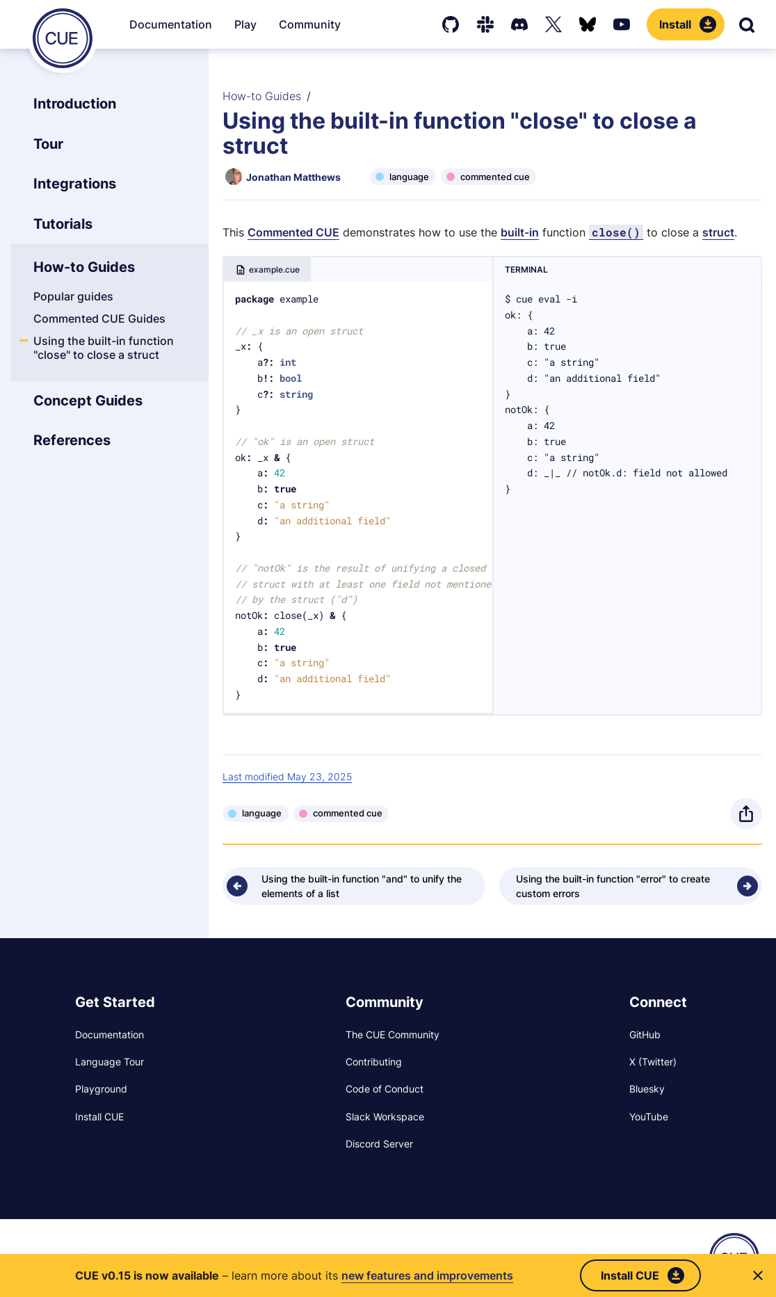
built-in (520, 232)
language (409, 176)
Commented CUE (293, 232)
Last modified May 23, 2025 (287, 776)
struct (718, 232)
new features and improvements (427, 1275)
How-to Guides (262, 96)
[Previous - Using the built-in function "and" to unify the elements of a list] (354, 886)
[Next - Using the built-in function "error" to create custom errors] (630, 886)
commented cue (495, 176)
